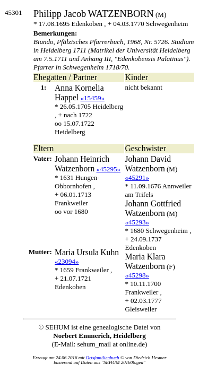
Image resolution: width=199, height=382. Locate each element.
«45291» (137, 177)
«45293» (137, 222)
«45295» (109, 169)
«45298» (137, 275)
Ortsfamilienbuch (102, 357)
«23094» (67, 261)
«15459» (92, 98)
